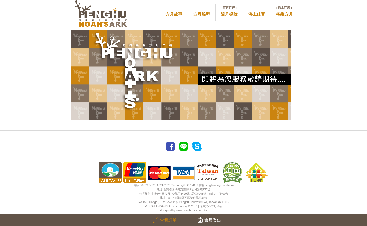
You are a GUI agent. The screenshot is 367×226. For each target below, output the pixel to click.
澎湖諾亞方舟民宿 (211, 206)
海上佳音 (256, 14)
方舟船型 (201, 14)
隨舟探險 (229, 11)
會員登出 (209, 220)
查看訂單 (165, 220)
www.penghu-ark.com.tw (191, 210)
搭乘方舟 (284, 11)
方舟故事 (173, 14)
